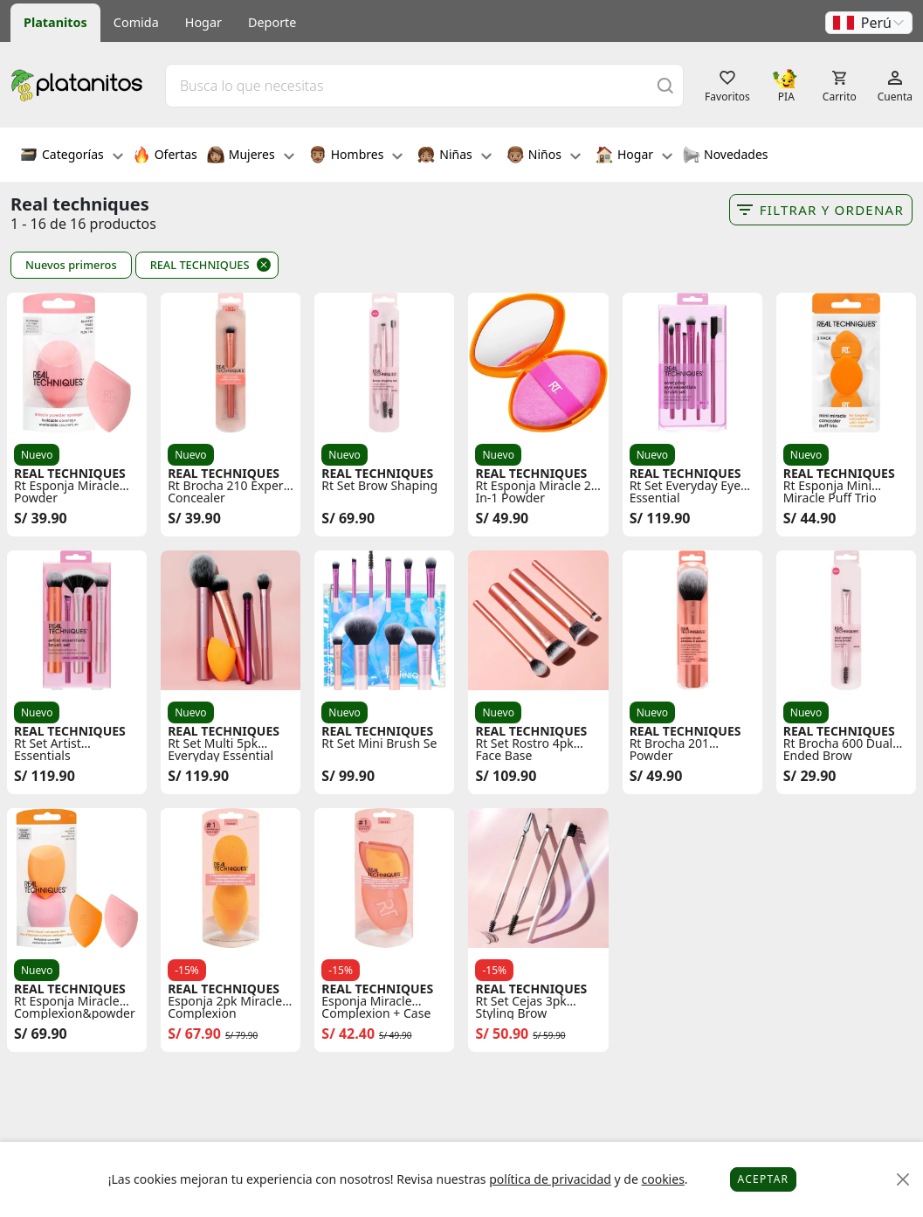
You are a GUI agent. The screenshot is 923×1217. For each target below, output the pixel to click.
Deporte (272, 22)
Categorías (71, 156)
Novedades (725, 156)
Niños (543, 156)
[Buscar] (665, 85)
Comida (136, 22)
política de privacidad (550, 1179)
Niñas (454, 156)
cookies (662, 1179)
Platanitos (55, 22)
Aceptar (763, 1179)
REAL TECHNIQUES (200, 265)
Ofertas (165, 156)
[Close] (903, 1180)
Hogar (203, 22)
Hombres (356, 156)
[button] (869, 22)
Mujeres (250, 156)
